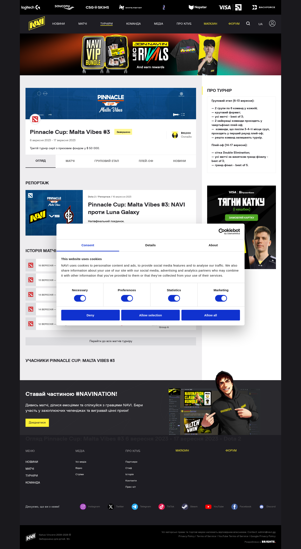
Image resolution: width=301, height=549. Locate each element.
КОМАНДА (33, 482)
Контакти (131, 480)
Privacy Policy (187, 536)
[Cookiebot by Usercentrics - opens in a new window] (221, 231)
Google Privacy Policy (262, 536)
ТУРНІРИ (32, 475)
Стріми (79, 474)
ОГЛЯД (41, 160)
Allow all (210, 315)
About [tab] (213, 245)
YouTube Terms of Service (233, 536)
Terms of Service (206, 536)
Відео (78, 468)
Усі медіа (80, 461)
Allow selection (150, 315)
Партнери (131, 461)
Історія (129, 474)
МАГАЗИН (182, 450)
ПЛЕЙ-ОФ (146, 161)
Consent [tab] (88, 245)
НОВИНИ (179, 161)
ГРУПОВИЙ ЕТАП (106, 161)
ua (261, 24)
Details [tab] (150, 245)
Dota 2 (92, 196)
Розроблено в (260, 542)
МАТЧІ (70, 161)
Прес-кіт (130, 487)
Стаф (128, 468)
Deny (90, 315)
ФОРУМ (231, 450)
